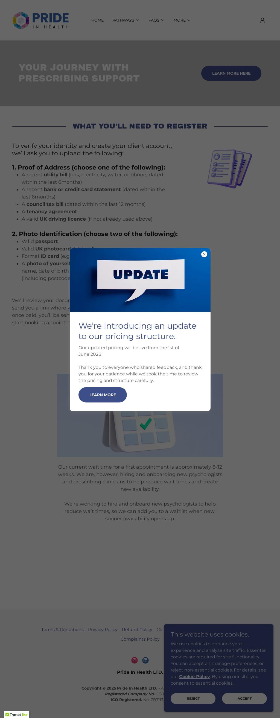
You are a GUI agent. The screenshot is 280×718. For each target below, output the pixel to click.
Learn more (102, 394)
